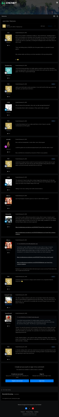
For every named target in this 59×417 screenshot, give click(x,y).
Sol (9, 25)
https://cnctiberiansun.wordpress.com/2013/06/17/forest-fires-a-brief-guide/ (34, 227)
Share (43, 26)
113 (8, 226)
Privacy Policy (29, 411)
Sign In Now (41, 380)
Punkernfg (8, 65)
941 (8, 115)
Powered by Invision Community (29, 414)
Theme (23, 411)
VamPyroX (8, 313)
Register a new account (17, 380)
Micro (8, 195)
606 (8, 152)
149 (8, 45)
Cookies (36, 411)
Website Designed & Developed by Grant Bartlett (29, 404)
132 (8, 326)
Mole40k (8, 214)
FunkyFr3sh (8, 295)
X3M (8, 102)
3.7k (8, 307)
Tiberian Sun (19, 26)
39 (8, 208)
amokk (8, 139)
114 (8, 78)
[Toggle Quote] (17, 243)
